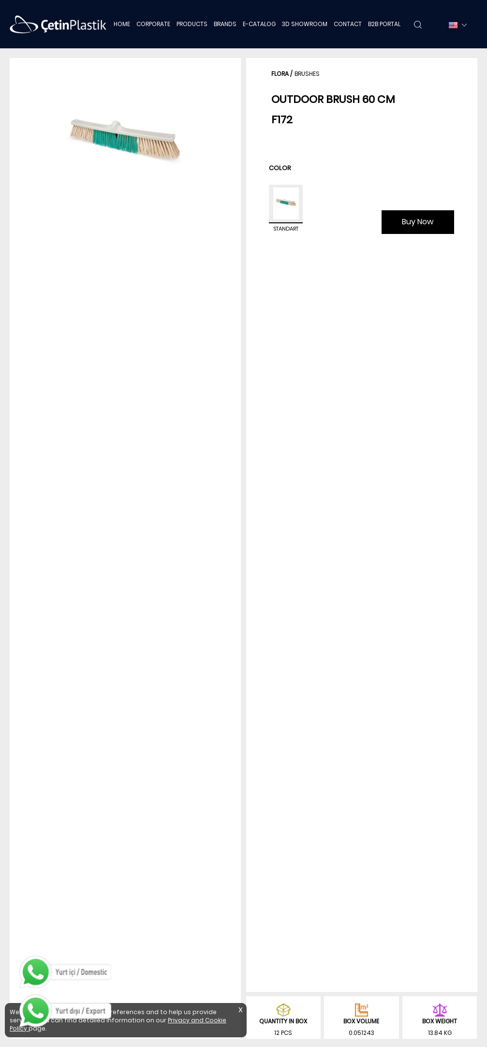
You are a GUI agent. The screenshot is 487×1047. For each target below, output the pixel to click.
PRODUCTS (192, 24)
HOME (122, 24)
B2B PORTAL (384, 24)
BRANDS (225, 24)
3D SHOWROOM (304, 24)
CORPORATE (153, 24)
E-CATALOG (259, 24)
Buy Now (417, 221)
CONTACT (348, 24)
